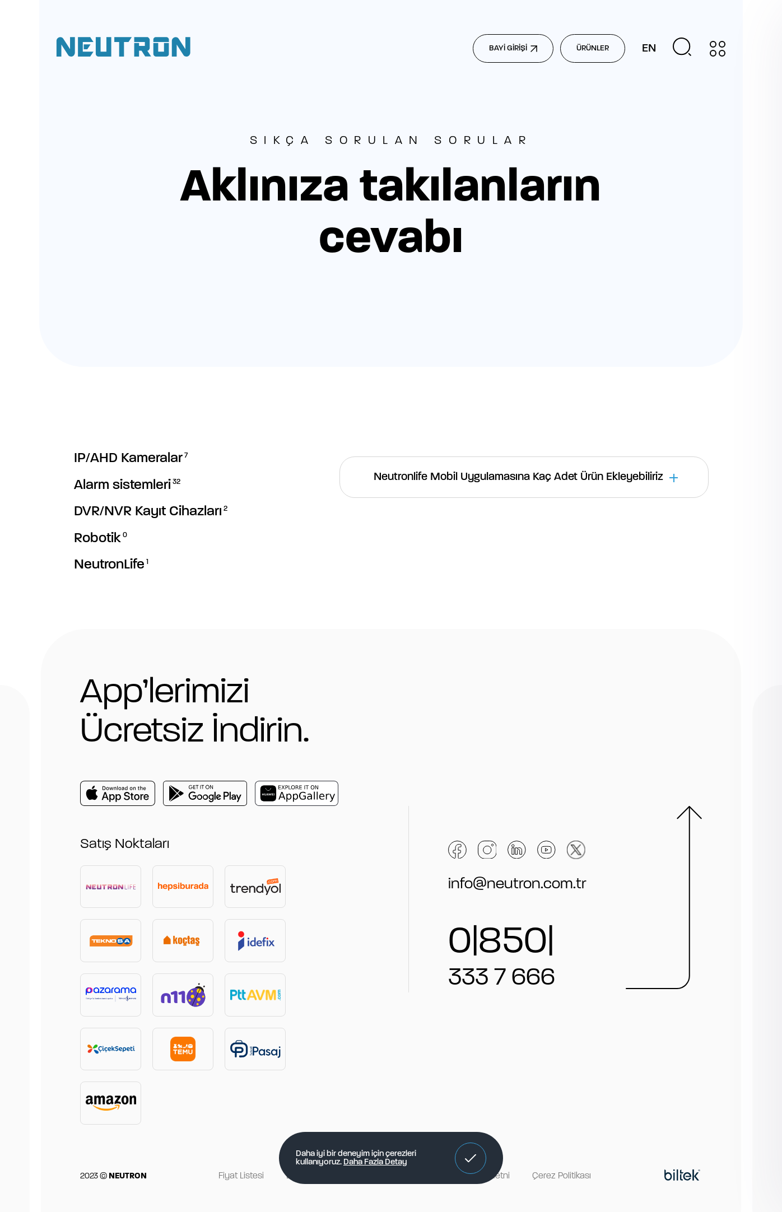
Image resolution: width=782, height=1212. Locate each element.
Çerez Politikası (561, 1176)
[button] (470, 1158)
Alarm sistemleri (127, 485)
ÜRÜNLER (592, 48)
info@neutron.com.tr (517, 884)
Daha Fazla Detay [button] (375, 1162)
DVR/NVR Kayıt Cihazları (150, 512)
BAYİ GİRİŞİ (513, 48)
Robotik (100, 539)
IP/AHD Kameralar (131, 458)
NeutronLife (111, 565)
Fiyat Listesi (241, 1176)
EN (649, 48)
